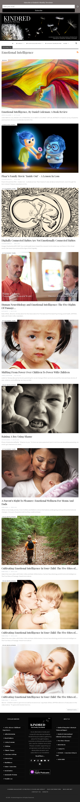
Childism (7, 746)
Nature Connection (10, 766)
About (19, 43)
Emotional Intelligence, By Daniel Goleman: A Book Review (35, 111)
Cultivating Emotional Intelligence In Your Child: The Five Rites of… (40, 568)
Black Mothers (9, 738)
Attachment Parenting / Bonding (9, 188)
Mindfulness (8, 762)
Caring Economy (10, 742)
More (65, 43)
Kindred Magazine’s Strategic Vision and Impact (66, 729)
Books (4, 60)
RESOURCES (61, 745)
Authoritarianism (10, 734)
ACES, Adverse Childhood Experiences (11, 729)
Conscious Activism (10, 754)
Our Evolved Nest (34, 43)
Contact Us (61, 749)
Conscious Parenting (9, 124)
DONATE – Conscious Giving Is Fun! (66, 754)
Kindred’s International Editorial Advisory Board (64, 735)
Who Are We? (67, 789)
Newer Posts (72, 710)
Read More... (40, 756)
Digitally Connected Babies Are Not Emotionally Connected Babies (38, 240)
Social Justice (9, 770)
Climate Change (9, 750)
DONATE (45, 791)
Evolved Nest (8, 758)
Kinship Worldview (53, 43)
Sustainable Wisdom (11, 775)
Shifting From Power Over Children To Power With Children (36, 372)
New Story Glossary (64, 740)
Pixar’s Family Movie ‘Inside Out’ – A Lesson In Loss (30, 176)
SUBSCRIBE (61, 759)
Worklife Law (8, 779)
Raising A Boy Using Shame (17, 436)
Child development (9, 384)
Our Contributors (54, 789)
